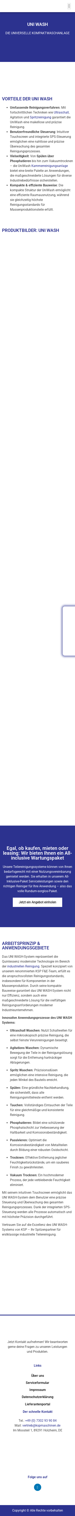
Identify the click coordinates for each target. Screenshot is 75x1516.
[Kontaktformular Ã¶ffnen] (69, 622)
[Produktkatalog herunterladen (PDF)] (69, 649)
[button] (69, 6)
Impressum (37, 1390)
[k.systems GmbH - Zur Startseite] (29, 6)
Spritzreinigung (40, 117)
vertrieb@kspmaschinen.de (41, 1425)
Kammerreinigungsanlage (49, 166)
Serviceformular (37, 1383)
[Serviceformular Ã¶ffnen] (69, 631)
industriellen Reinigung (23, 966)
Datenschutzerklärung (37, 1397)
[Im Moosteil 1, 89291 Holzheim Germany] (37, 1284)
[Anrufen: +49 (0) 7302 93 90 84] (69, 613)
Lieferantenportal (37, 1404)
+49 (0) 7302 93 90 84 (41, 1421)
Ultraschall (61, 112)
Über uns (37, 1376)
